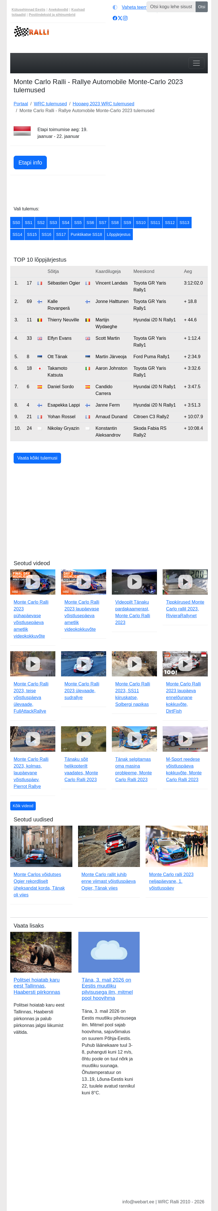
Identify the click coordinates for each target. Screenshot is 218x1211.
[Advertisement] (160, 161)
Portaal (21, 103)
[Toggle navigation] (196, 63)
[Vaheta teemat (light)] (133, 7)
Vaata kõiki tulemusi (37, 458)
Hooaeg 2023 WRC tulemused (103, 103)
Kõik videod (23, 806)
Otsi (201, 7)
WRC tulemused (50, 103)
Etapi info (30, 162)
